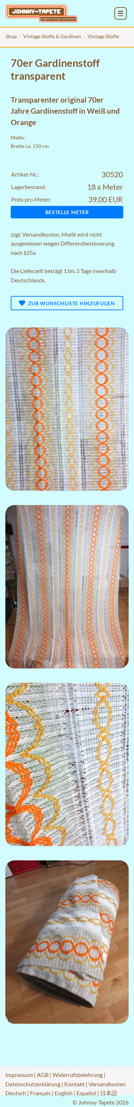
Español (86, 1092)
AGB (43, 1074)
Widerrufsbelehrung (78, 1074)
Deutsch (15, 1092)
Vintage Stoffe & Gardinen (52, 36)
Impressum (19, 1074)
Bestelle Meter (67, 212)
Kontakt (74, 1084)
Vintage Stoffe (103, 36)
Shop (11, 36)
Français (40, 1092)
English (64, 1092)
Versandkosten (40, 234)
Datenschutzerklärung (32, 1084)
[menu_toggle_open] (120, 13)
